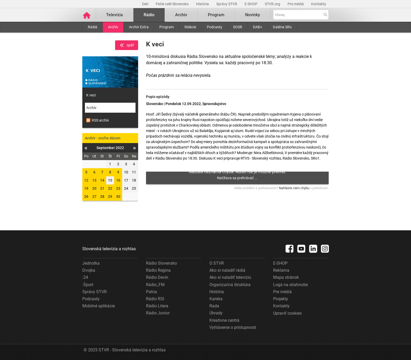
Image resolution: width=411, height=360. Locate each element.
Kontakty (318, 4)
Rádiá (92, 27)
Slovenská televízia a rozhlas (109, 248)
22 (110, 188)
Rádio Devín (157, 277)
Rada (214, 305)
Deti (145, 4)
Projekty (280, 298)
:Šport (87, 284)
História (203, 4)
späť (126, 45)
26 (86, 196)
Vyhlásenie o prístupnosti (232, 327)
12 (86, 180)
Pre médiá (296, 4)
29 (110, 196)
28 (102, 196)
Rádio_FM (155, 284)
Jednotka (91, 263)
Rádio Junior (158, 312)
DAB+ (257, 27)
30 (118, 196)
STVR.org (273, 4)
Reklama (281, 270)
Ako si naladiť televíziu (230, 277)
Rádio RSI (155, 298)
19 (86, 188)
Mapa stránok (286, 277)
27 (94, 196)
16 (118, 180)
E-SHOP (251, 4)
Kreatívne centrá (224, 320)
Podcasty (214, 27)
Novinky (252, 14)
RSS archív (97, 120)
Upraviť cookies (287, 313)
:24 (85, 277)
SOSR (237, 27)
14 (102, 180)
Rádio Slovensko (161, 263)
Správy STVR (227, 4)
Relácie (190, 27)
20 (94, 188)
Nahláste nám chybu (294, 188)
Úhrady (216, 312)
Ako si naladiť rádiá (227, 270)
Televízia (114, 14)
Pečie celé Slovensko (173, 4)
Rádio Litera (157, 305)
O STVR (216, 263)
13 (94, 180)
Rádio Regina (158, 270)
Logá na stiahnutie (290, 284)
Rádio (149, 14)
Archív (113, 27)
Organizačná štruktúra (230, 284)
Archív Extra (139, 27)
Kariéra (216, 298)
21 (102, 188)
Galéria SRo (282, 27)
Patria (151, 291)
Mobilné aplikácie (98, 305)
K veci (91, 95)
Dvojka (88, 270)
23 (118, 188)
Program (166, 27)
